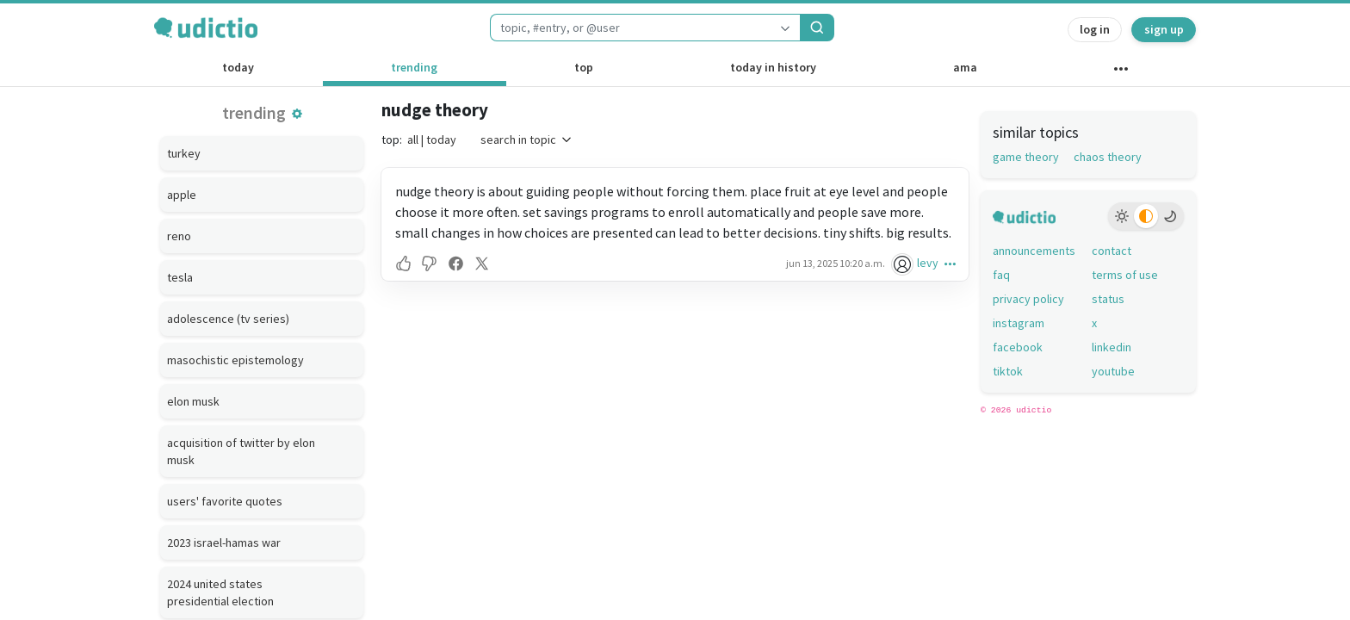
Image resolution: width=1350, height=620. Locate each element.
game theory (1026, 156)
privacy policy (1028, 299)
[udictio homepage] (205, 27)
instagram (1018, 323)
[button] (297, 113)
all (412, 139)
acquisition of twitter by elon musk (241, 451)
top (583, 67)
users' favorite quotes (224, 501)
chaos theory (1108, 156)
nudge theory (434, 109)
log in (1095, 29)
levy (927, 262)
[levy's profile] (904, 263)
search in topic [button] (526, 139)
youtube (1113, 371)
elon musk (193, 401)
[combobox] (630, 27)
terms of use (1125, 274)
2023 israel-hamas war (224, 542)
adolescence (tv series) (228, 318)
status (1108, 299)
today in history (773, 67)
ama (965, 67)
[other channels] (1120, 72)
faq (1001, 274)
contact (1111, 250)
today (238, 67)
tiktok (1008, 371)
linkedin (1111, 347)
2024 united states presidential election (220, 592)
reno (179, 236)
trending (414, 67)
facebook (1018, 347)
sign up (1164, 29)
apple (181, 194)
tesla (180, 277)
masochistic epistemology (235, 360)
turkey (184, 153)
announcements (1034, 250)
